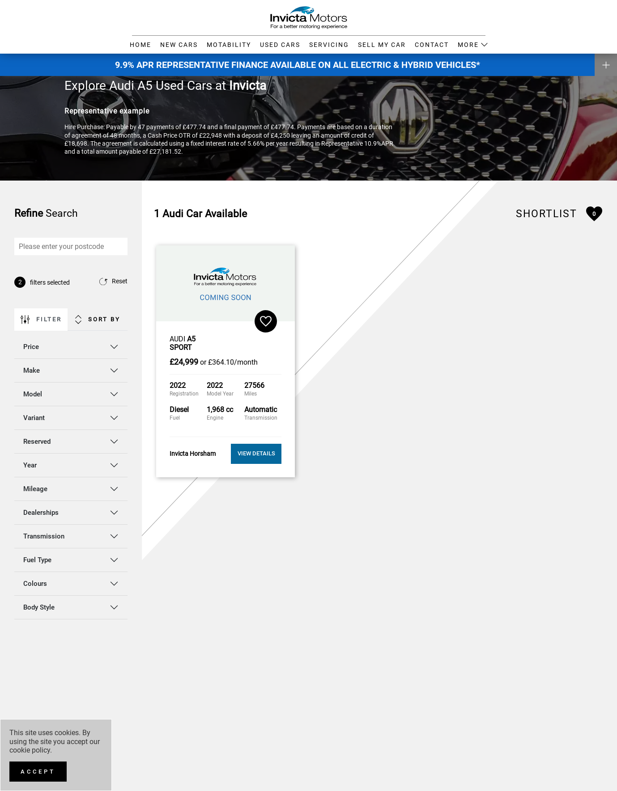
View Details (256, 453)
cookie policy (29, 750)
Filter (41, 319)
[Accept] (38, 772)
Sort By (97, 319)
